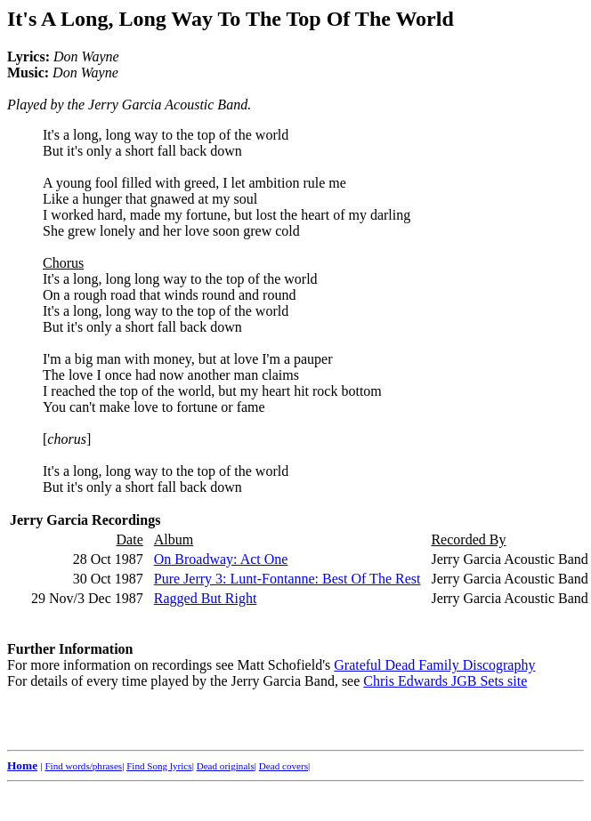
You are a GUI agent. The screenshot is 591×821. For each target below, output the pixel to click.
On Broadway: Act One (221, 559)
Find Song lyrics (158, 766)
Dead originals (226, 766)
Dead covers (283, 766)
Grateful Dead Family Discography (434, 664)
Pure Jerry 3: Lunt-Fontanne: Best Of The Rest (287, 578)
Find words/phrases (83, 766)
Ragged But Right (205, 598)
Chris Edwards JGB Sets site (445, 680)
